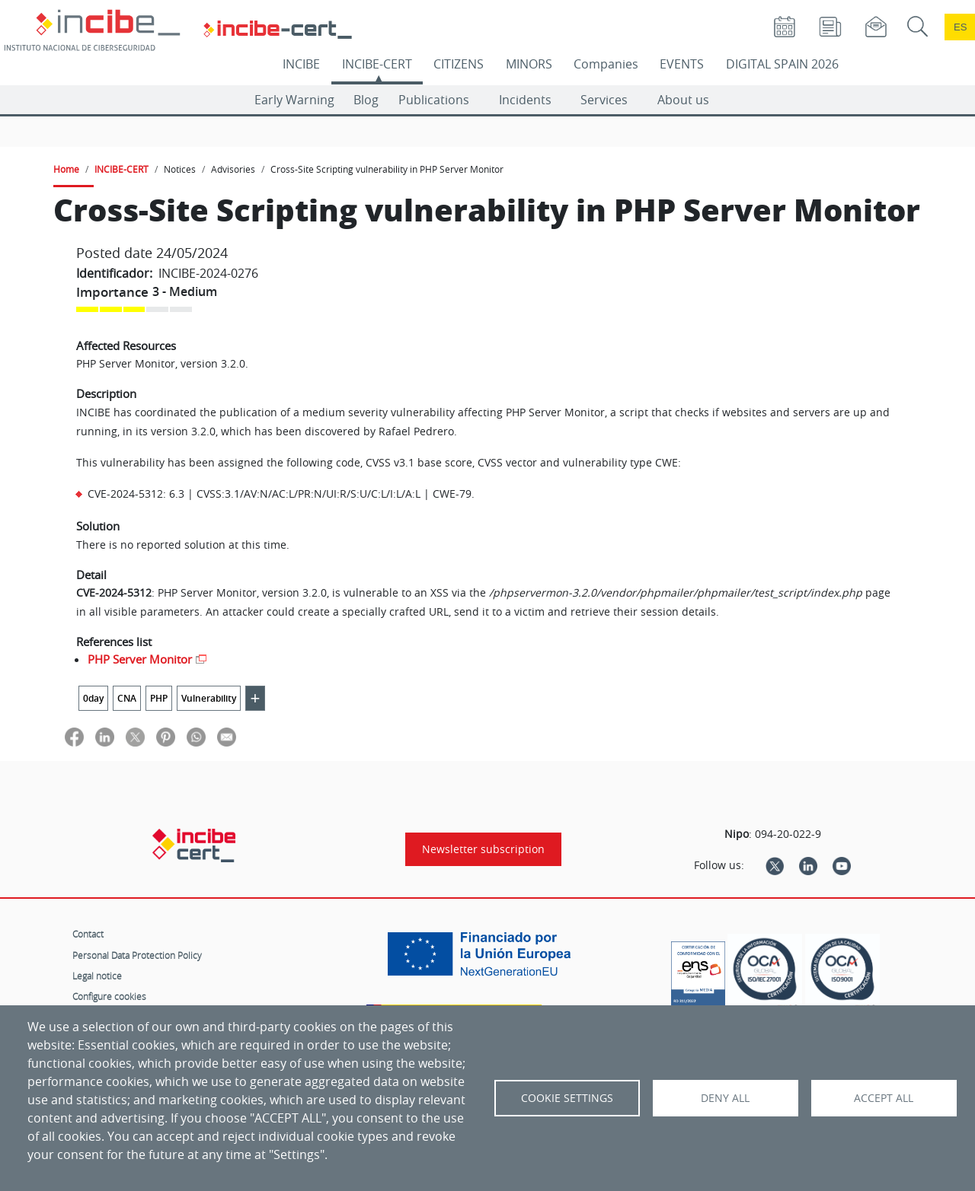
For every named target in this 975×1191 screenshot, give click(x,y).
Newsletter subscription (483, 849)
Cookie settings (567, 1098)
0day (93, 698)
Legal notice (97, 976)
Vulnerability (208, 698)
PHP (159, 698)
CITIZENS (458, 64)
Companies (606, 64)
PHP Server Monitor (140, 659)
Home (66, 169)
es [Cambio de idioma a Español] (960, 27)
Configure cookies (109, 996)
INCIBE (301, 64)
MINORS (529, 64)
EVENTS (682, 64)
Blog (366, 99)
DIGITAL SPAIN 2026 (782, 64)
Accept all (883, 1098)
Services (604, 99)
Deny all (725, 1098)
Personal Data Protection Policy (137, 955)
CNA (126, 698)
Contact (88, 934)
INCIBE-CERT (377, 64)
